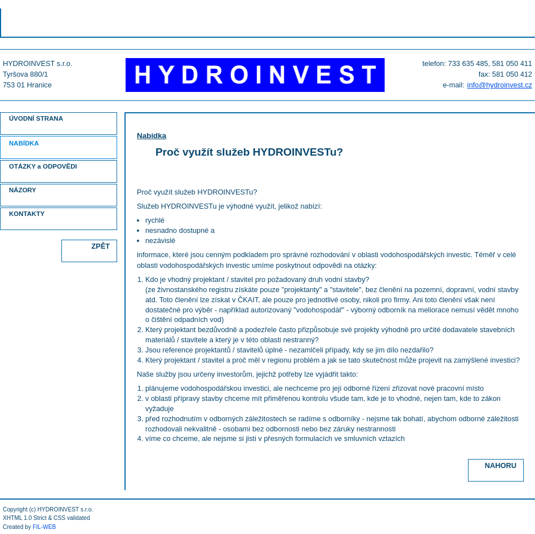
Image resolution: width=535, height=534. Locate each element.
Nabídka (151, 135)
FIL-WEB (44, 527)
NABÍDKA (24, 143)
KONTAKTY (26, 213)
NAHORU (500, 465)
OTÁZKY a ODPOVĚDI (43, 166)
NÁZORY (22, 190)
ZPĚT (100, 246)
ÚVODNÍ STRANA (36, 118)
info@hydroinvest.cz (499, 85)
